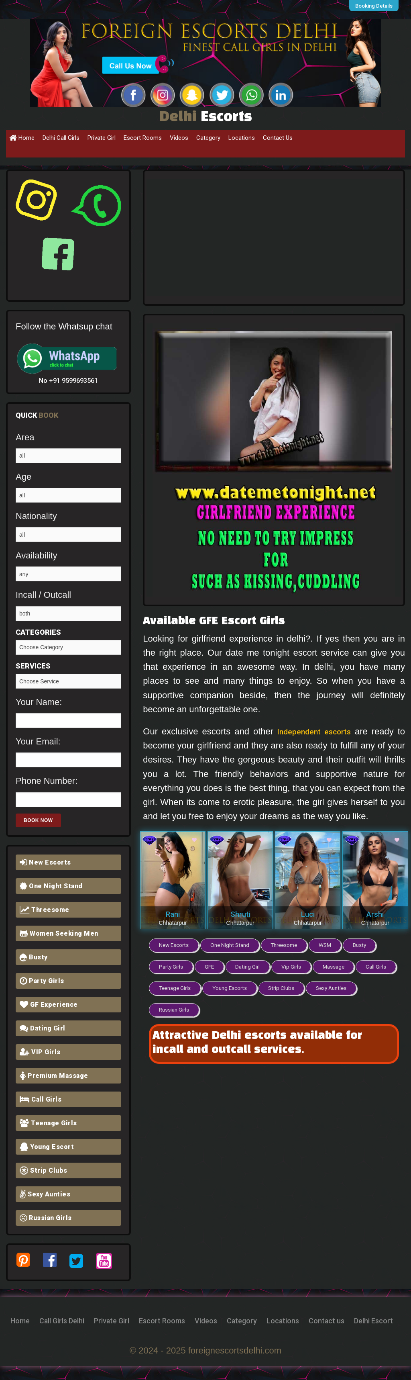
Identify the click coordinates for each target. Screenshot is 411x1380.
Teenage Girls (48, 1123)
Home (22, 137)
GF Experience (49, 1004)
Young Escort (47, 1147)
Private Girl (101, 137)
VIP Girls (40, 1052)
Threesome (44, 910)
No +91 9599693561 (68, 380)
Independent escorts (313, 731)
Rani (173, 914)
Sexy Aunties (45, 1194)
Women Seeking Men (59, 933)
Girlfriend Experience (68, 681)
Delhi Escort (228, 1334)
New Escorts (45, 862)
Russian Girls (46, 1218)
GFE (210, 965)
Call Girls (40, 1099)
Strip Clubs (43, 1170)
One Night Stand (51, 886)
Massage (339, 965)
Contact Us (278, 137)
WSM (329, 945)
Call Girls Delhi (92, 1320)
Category (208, 137)
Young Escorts (274, 986)
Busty (34, 957)
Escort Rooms (143, 137)
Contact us (172, 1334)
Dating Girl (42, 1028)
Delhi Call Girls (61, 137)
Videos (179, 137)
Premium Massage (54, 1075)
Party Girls (42, 981)
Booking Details (376, 5)
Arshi (375, 914)
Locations (241, 137)
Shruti (240, 914)
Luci (308, 914)
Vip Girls (295, 965)
